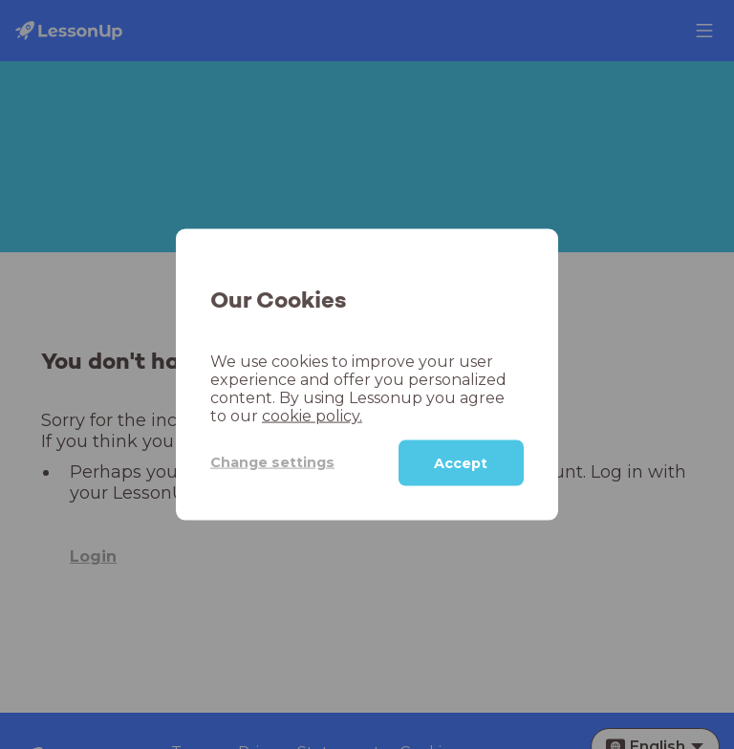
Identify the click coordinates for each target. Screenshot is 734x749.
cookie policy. (312, 415)
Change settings (272, 462)
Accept (460, 462)
